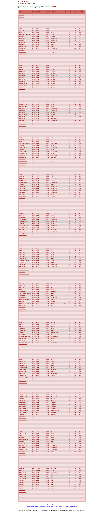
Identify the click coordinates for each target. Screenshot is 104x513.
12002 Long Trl (21, 283)
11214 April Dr (21, 213)
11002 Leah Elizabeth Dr (23, 122)
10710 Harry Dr (21, 96)
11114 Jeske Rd (21, 184)
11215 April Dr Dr (22, 217)
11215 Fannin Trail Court (23, 223)
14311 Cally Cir (21, 414)
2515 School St (21, 480)
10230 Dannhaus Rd (22, 44)
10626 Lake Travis (22, 87)
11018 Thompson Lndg (23, 141)
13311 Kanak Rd (22, 330)
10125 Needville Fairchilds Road (24, 34)
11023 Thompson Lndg (23, 149)
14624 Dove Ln (21, 435)
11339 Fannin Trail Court (23, 256)
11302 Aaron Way (22, 231)
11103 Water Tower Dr (23, 176)
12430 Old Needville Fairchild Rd (24, 299)
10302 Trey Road (22, 48)
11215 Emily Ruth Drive (23, 221)
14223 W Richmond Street (23, 396)
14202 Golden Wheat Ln (23, 379)
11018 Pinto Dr (21, 139)
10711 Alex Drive (22, 98)
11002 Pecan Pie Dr (22, 124)
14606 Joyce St (21, 431)
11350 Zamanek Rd (22, 258)
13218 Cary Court (22, 322)
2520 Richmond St (22, 482)
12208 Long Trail (22, 287)
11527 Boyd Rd (21, 262)
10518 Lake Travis (22, 79)
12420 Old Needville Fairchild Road (25, 293)
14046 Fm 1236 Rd (22, 373)
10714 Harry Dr (21, 100)
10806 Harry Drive (22, 108)
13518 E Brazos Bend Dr (23, 357)
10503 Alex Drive (22, 67)
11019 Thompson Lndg (23, 145)
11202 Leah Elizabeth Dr (23, 188)
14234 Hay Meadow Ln (23, 406)
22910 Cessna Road (22, 478)
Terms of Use (54, 504)
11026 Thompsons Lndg (23, 153)
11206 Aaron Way (22, 198)
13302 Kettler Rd (22, 328)
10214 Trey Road (22, 38)
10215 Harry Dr (21, 40)
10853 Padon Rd (22, 116)
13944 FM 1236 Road (22, 369)
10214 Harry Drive (22, 36)
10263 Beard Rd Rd (22, 46)
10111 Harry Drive (22, 30)
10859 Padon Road (22, 118)
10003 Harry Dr (21, 15)
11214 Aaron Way (22, 211)
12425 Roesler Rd (22, 295)
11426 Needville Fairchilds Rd (24, 260)
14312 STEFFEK (22, 416)
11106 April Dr (21, 178)
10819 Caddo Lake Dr (22, 112)
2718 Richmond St (22, 486)
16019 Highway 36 (22, 447)
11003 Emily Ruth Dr (22, 126)
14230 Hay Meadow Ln (23, 404)
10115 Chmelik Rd (22, 32)
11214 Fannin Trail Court (23, 215)
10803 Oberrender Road (23, 106)
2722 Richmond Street (23, 488)
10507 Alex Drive (22, 71)
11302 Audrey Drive (22, 233)
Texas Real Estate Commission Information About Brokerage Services (63, 506)
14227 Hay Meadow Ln (23, 402)
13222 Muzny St (21, 326)
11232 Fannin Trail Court (23, 229)
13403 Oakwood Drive (23, 344)
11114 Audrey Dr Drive (23, 182)
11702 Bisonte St (22, 264)
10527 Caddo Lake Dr (22, 81)
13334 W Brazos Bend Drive (24, 342)
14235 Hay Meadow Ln (23, 408)
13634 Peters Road (22, 361)
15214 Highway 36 (22, 437)
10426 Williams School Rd (23, 63)
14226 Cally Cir (21, 398)
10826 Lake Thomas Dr (23, 114)
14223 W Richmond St (23, 394)
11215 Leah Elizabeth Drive (23, 225)
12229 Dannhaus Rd (22, 289)
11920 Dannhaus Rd (22, 281)
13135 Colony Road (22, 318)
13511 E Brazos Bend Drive (23, 355)
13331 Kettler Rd (22, 340)
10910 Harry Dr (21, 120)
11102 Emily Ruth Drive (23, 172)
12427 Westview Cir (22, 297)
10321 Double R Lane (22, 52)
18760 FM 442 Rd (22, 468)
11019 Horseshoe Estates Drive (24, 143)
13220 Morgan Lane (22, 324)
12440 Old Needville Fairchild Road (25, 303)
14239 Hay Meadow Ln (23, 412)
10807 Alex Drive (22, 110)
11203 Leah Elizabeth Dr (23, 196)
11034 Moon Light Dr (22, 157)
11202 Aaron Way (22, 186)
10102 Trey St (21, 26)
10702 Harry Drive (22, 89)
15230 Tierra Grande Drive (23, 439)
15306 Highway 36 (22, 441)
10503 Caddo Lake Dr (22, 69)
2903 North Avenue (22, 492)
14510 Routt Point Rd (22, 429)
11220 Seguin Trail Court (23, 227)
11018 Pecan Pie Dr (22, 137)
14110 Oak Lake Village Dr (23, 377)
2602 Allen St (21, 484)
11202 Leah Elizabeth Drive (23, 190)
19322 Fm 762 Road (22, 472)
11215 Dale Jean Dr (22, 219)
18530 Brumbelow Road (23, 466)
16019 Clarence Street (23, 445)
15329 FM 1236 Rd (22, 443)
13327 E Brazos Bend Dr (23, 332)
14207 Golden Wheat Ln (23, 383)
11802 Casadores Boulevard (24, 270)
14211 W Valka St (22, 390)
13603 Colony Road (22, 359)
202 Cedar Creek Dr (22, 474)
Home (85, 1)
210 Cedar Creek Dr (22, 476)
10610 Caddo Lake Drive (23, 83)
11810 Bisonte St (22, 272)
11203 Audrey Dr (22, 192)
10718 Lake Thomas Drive (23, 102)
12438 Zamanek (21, 301)
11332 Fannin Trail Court (23, 252)
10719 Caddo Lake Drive (23, 104)
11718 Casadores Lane (23, 268)
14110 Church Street (22, 375)
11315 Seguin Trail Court (23, 244)
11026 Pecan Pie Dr (22, 151)
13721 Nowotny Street (23, 365)
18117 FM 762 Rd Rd (22, 464)
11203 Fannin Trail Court (23, 194)
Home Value (23, 2)
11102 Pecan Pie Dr (22, 174)
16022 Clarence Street (23, 449)
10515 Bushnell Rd (22, 77)
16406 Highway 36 (22, 451)
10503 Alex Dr (21, 65)
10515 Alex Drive (22, 75)
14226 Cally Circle (22, 400)
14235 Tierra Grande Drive (23, 410)
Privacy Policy (49, 504)
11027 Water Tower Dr (23, 155)
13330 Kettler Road (22, 338)
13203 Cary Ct (21, 320)
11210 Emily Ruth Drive (23, 207)
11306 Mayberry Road (22, 235)
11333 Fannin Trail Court (23, 254)
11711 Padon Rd (22, 266)
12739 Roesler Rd (22, 307)
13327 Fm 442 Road (22, 334)
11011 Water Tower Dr (23, 135)
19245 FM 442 (21, 470)
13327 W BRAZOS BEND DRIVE (24, 336)
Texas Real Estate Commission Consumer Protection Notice (38, 506)
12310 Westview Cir (22, 291)
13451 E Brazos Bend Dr (23, 353)
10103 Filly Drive (22, 28)
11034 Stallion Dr (22, 159)
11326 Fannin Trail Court (23, 248)
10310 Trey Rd (21, 50)
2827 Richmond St (22, 490)
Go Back (82, 1)
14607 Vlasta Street (22, 433)
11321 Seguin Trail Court (23, 246)
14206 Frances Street (22, 381)
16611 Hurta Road (22, 453)
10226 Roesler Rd (22, 42)
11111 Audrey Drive (22, 180)
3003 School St (21, 499)
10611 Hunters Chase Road (23, 85)
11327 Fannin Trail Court (23, 250)
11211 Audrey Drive (22, 209)
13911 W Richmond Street (23, 367)
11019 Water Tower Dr (23, 147)
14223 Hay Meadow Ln (23, 392)
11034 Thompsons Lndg (23, 161)
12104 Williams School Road (24, 285)
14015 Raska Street (22, 371)
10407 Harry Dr (21, 61)
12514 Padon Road (22, 305)
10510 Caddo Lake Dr (22, 73)
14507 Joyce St (21, 427)
